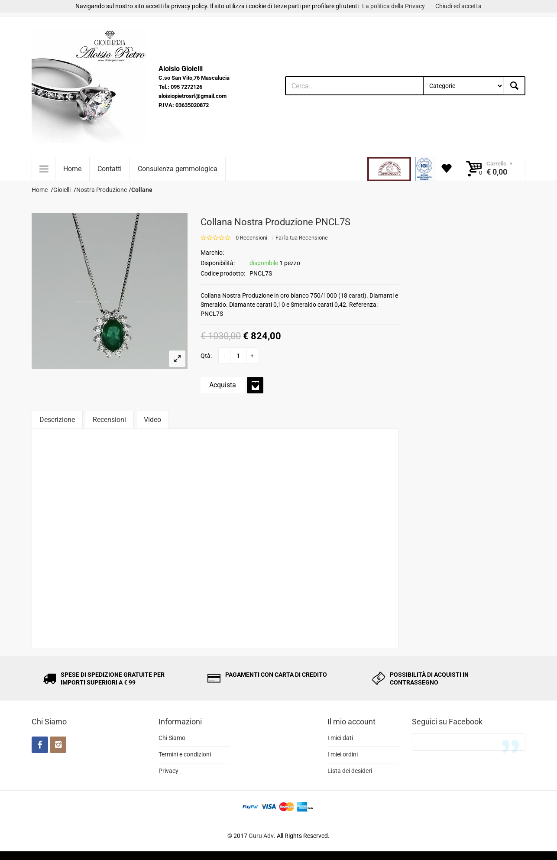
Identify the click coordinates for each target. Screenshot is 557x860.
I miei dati (340, 737)
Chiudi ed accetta (458, 6)
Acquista (222, 385)
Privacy (168, 770)
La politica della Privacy (393, 6)
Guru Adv (261, 835)
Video (152, 419)
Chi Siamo (172, 737)
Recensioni (109, 419)
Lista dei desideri (349, 770)
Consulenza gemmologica (177, 169)
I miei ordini (342, 754)
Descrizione (57, 419)
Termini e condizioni (185, 754)
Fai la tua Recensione (301, 237)
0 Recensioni (251, 237)
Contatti (109, 169)
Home (72, 169)
